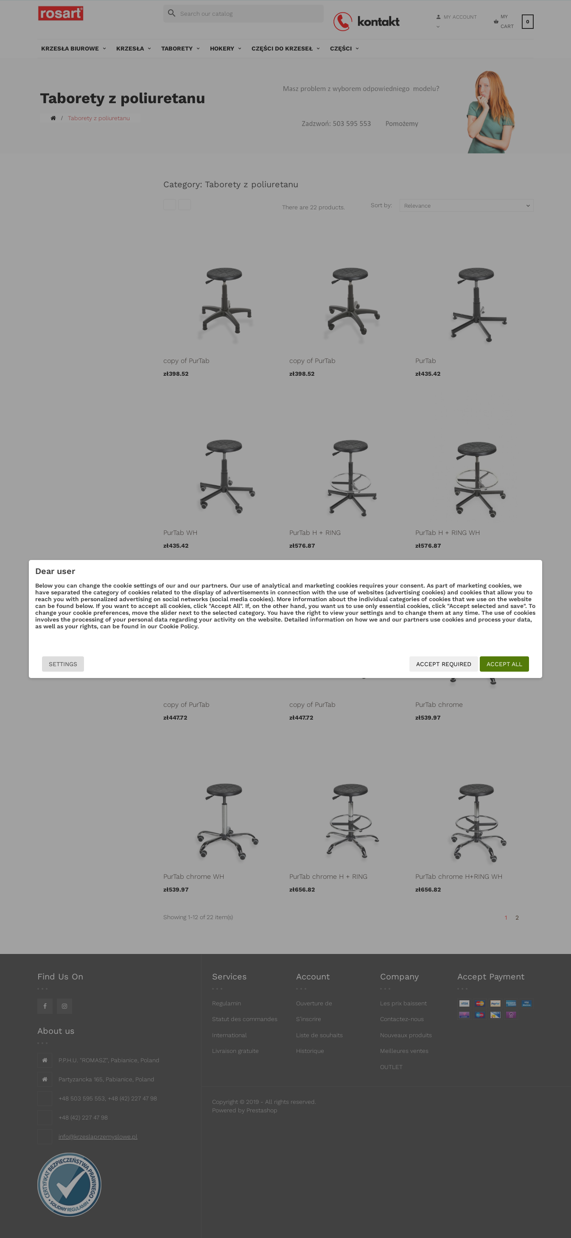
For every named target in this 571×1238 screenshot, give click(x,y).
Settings (112, 664)
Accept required (394, 664)
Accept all (455, 664)
